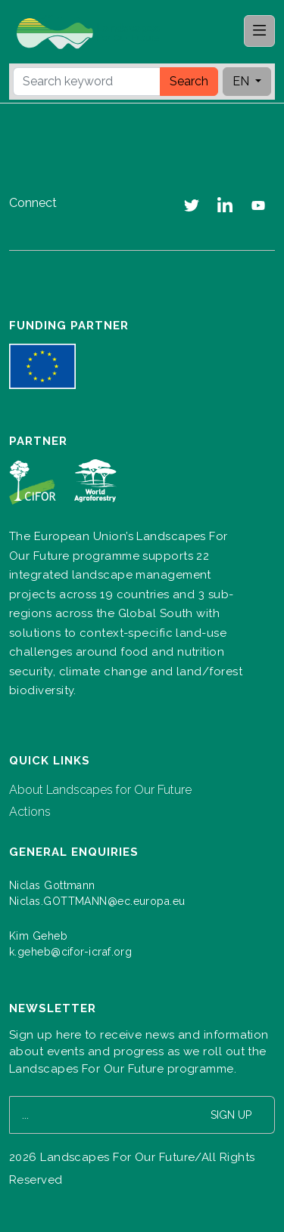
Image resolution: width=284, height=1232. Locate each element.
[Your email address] (99, 1115)
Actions (30, 811)
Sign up (231, 1115)
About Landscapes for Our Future (100, 790)
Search (189, 81)
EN (242, 81)
